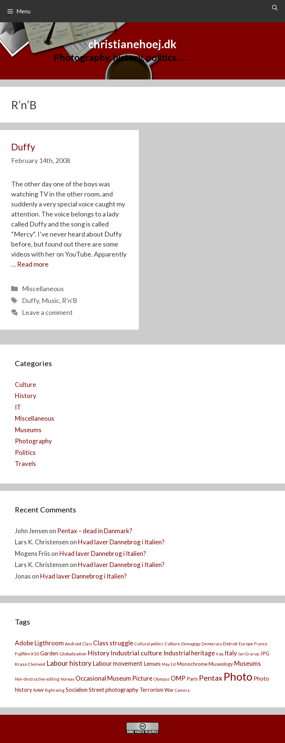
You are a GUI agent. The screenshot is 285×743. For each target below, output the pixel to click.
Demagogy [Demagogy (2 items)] (190, 643)
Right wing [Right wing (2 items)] (55, 690)
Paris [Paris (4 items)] (192, 679)
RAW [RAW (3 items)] (38, 690)
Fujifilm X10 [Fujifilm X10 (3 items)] (27, 653)
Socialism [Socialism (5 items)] (77, 690)
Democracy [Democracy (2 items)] (212, 643)
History (25, 396)
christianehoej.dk (132, 43)
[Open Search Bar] (275, 7)
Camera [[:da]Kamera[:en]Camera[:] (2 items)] (182, 690)
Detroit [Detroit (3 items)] (230, 643)
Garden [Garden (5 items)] (49, 653)
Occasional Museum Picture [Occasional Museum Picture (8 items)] (114, 678)
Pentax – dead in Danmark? (94, 531)
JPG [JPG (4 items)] (264, 653)
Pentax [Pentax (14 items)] (210, 677)
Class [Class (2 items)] (87, 643)
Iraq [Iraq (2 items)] (219, 653)
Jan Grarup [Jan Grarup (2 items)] (248, 653)
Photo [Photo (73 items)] (237, 676)
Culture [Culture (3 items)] (172, 643)
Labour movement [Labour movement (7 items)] (117, 663)
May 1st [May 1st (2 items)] (169, 664)
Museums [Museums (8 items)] (247, 663)
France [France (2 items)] (261, 643)
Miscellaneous (43, 288)
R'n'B (69, 300)
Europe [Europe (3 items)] (246, 643)
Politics (25, 452)
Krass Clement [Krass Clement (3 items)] (30, 664)
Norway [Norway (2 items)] (67, 679)
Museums (28, 430)
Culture (25, 384)
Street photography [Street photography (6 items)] (113, 689)
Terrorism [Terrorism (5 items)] (151, 690)
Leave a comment (47, 312)
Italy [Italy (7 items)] (231, 652)
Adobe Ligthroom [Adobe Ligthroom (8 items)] (39, 643)
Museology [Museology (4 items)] (221, 664)
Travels (25, 463)
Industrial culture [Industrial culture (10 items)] (136, 653)
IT (18, 407)
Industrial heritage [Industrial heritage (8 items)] (189, 653)
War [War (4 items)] (169, 690)
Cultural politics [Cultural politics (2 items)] (148, 643)
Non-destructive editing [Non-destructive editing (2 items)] (37, 679)
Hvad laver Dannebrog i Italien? (121, 542)
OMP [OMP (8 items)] (178, 678)
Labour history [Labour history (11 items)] (69, 663)
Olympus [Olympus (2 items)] (162, 679)
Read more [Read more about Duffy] (33, 264)
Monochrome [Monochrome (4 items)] (192, 664)
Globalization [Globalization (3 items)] (72, 653)
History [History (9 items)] (98, 653)
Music (50, 300)
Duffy (23, 146)
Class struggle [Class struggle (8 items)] (113, 643)
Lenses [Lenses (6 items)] (152, 663)
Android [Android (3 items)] (73, 643)
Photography (33, 441)
